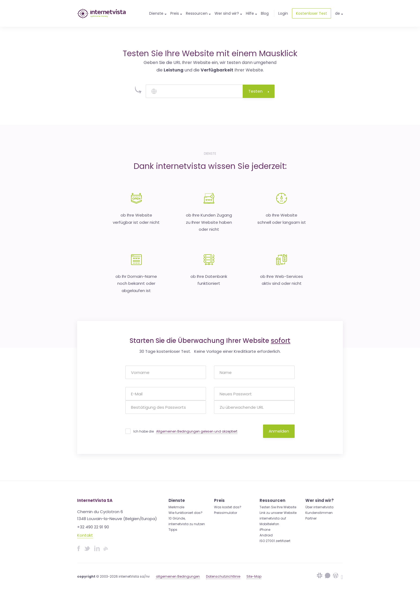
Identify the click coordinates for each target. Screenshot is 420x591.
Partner (311, 518)
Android (266, 535)
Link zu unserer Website (278, 512)
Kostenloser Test (311, 13)
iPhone (265, 529)
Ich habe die (185, 431)
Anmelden (279, 431)
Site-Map (253, 576)
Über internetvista (319, 507)
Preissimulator (225, 512)
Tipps (172, 529)
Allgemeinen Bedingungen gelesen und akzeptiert (196, 431)
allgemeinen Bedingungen (178, 576)
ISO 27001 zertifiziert (275, 541)
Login (283, 13)
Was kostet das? (227, 507)
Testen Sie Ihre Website (278, 507)
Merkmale (176, 507)
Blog (265, 13)
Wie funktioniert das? (185, 512)
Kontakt (85, 535)
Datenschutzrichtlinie (223, 576)
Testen (258, 91)
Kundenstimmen (319, 512)
